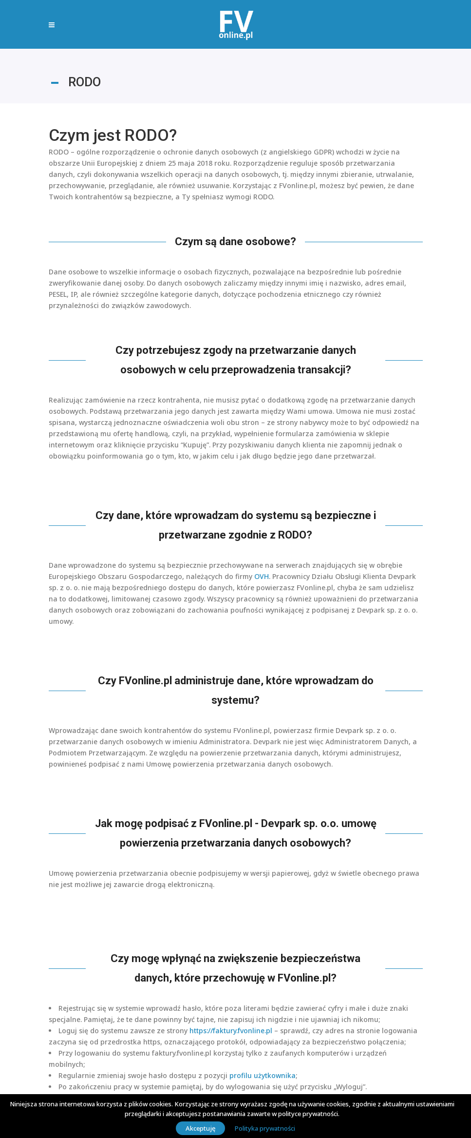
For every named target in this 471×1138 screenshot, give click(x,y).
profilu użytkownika (262, 1075)
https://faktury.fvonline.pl (230, 1030)
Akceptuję (200, 1128)
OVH (261, 576)
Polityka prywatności (265, 1128)
